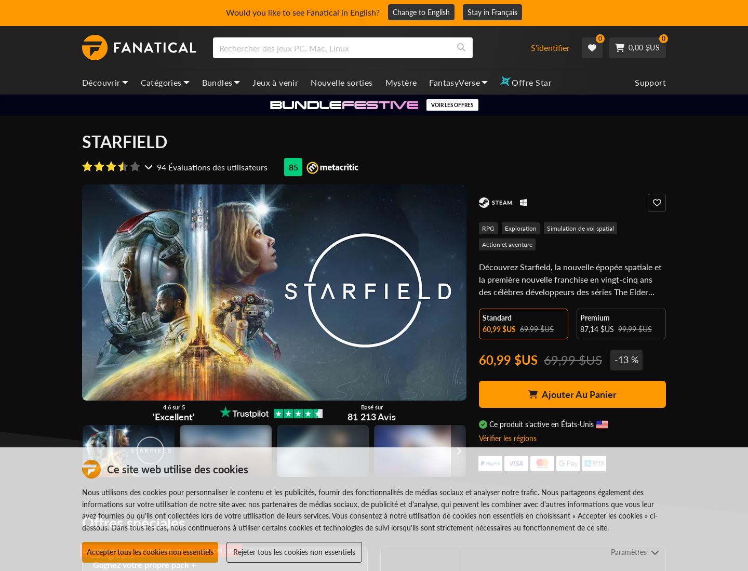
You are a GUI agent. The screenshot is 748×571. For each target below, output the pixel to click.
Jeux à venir (275, 82)
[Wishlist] (592, 47)
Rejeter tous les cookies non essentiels (294, 552)
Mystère (401, 82)
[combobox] (365, 47)
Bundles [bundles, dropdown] (221, 82)
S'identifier (550, 47)
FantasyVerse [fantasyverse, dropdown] (458, 82)
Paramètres (635, 552)
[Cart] (637, 47)
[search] (331, 47)
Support (650, 82)
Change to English (421, 12)
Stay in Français (492, 12)
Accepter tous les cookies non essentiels (150, 552)
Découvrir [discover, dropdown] (105, 82)
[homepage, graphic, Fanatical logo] (139, 48)
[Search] (461, 47)
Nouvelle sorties (341, 82)
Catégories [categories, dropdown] (165, 82)
